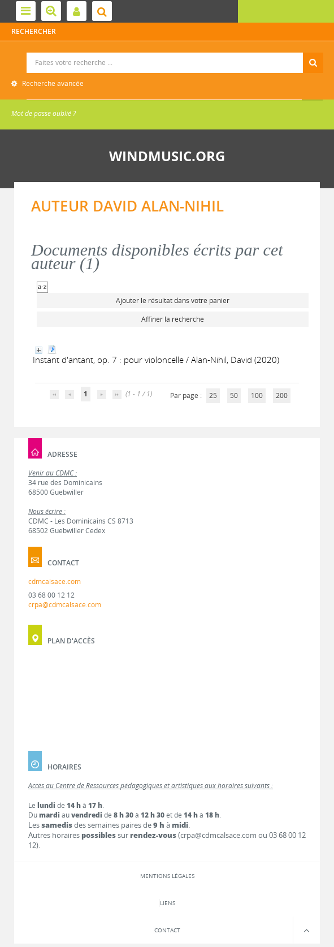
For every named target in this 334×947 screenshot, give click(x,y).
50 (234, 395)
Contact (167, 930)
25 (213, 395)
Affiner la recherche (172, 319)
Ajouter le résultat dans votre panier (172, 300)
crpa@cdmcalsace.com (64, 604)
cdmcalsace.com (54, 581)
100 (257, 395)
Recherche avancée (52, 83)
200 (282, 395)
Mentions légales (167, 876)
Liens (167, 903)
